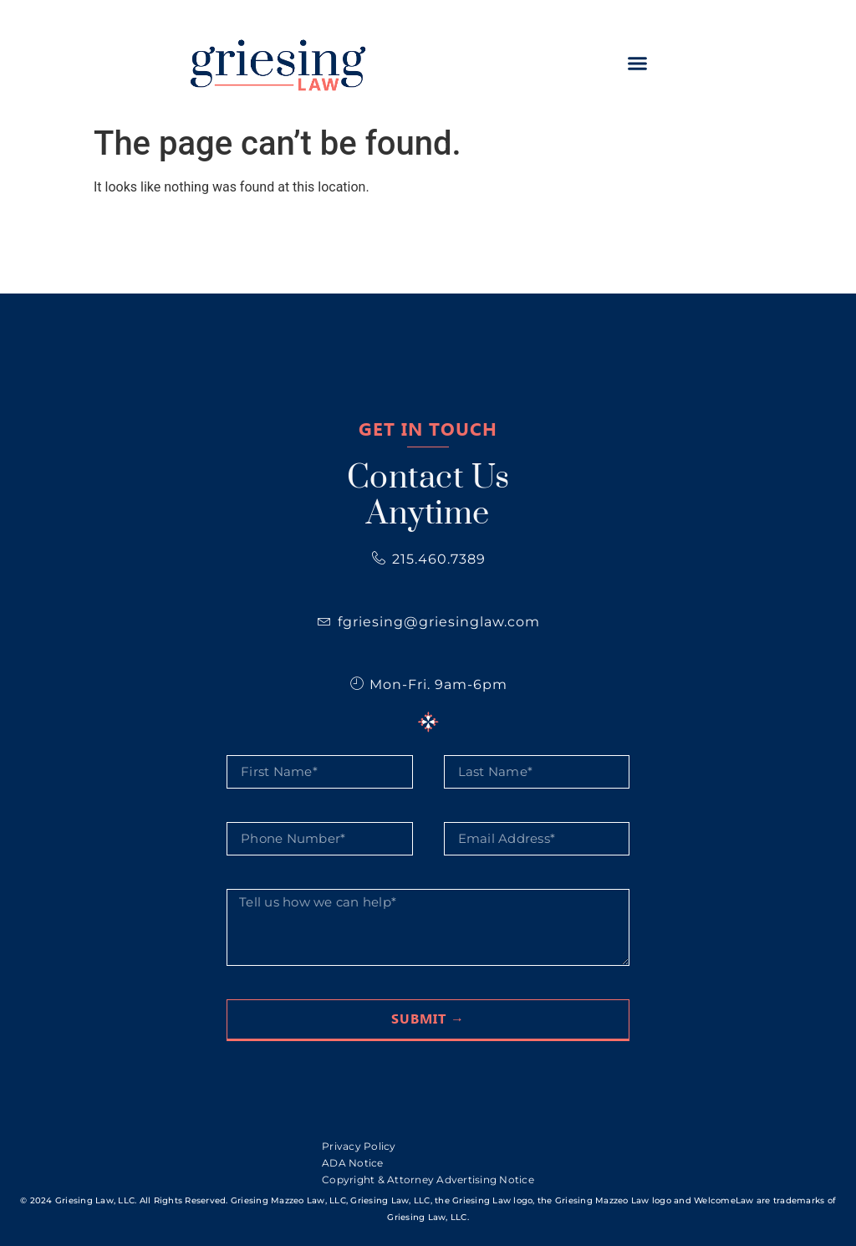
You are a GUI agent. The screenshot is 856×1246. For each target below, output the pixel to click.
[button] (637, 63)
